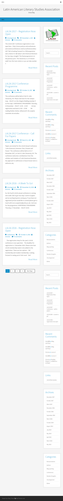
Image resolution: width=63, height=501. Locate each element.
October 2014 (50, 200)
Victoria (7, 40)
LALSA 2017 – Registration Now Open (20, 33)
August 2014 (50, 204)
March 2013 (49, 219)
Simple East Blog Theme (8, 498)
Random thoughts (51, 254)
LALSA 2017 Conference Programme (16, 85)
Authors (49, 243)
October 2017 (50, 179)
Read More (32, 67)
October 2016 (50, 189)
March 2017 (49, 182)
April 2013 (49, 215)
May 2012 (49, 222)
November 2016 (51, 186)
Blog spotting (50, 247)
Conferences (11, 235)
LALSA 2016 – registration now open (20, 229)
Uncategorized (11, 38)
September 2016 (51, 193)
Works (48, 261)
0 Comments (18, 40)
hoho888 (47, 119)
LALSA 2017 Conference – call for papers (19, 135)
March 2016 (49, 197)
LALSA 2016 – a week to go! (19, 183)
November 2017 (51, 175)
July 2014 (49, 208)
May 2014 (49, 211)
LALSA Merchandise (52, 158)
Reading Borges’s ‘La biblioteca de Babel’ (51, 139)
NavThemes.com (20, 498)
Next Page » (30, 271)
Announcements (51, 239)
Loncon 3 (53, 130)
